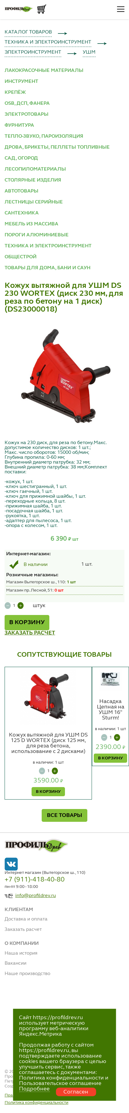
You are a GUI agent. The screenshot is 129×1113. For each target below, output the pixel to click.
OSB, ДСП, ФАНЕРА (27, 103)
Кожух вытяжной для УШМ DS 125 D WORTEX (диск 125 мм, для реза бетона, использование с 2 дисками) (48, 743)
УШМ (89, 52)
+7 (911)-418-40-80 (35, 879)
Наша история (21, 953)
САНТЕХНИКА (22, 213)
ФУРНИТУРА (19, 125)
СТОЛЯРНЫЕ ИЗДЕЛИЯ (33, 180)
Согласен (75, 1092)
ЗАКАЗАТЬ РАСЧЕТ (30, 633)
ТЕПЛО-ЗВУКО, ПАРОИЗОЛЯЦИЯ (44, 136)
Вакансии (15, 963)
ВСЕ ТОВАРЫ (64, 815)
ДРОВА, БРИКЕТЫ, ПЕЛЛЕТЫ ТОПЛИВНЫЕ (57, 147)
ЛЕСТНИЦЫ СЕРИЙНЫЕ (34, 202)
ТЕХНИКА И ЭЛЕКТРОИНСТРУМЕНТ (48, 42)
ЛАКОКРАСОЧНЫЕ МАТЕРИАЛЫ (44, 70)
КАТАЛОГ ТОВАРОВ (28, 32)
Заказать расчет (23, 929)
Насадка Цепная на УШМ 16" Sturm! (110, 710)
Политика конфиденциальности (36, 1103)
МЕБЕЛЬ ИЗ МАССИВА (31, 224)
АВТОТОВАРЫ (21, 191)
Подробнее (34, 1089)
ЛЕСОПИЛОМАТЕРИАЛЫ (35, 169)
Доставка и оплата (26, 919)
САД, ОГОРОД (21, 158)
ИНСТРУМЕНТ (21, 81)
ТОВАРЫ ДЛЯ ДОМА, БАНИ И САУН (47, 268)
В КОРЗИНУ (27, 623)
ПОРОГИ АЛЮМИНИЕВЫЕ (37, 235)
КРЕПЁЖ (15, 92)
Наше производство (27, 973)
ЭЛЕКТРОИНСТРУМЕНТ (33, 52)
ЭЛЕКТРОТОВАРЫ (26, 114)
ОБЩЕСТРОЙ (20, 257)
